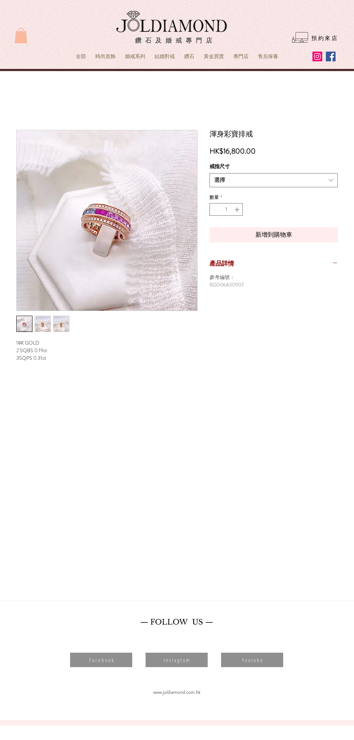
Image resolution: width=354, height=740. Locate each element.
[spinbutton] (226, 209)
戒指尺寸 (220, 166)
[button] (20, 35)
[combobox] (274, 180)
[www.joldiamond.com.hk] (177, 692)
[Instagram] (317, 56)
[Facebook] (331, 56)
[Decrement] (215, 209)
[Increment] (237, 209)
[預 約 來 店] (324, 38)
